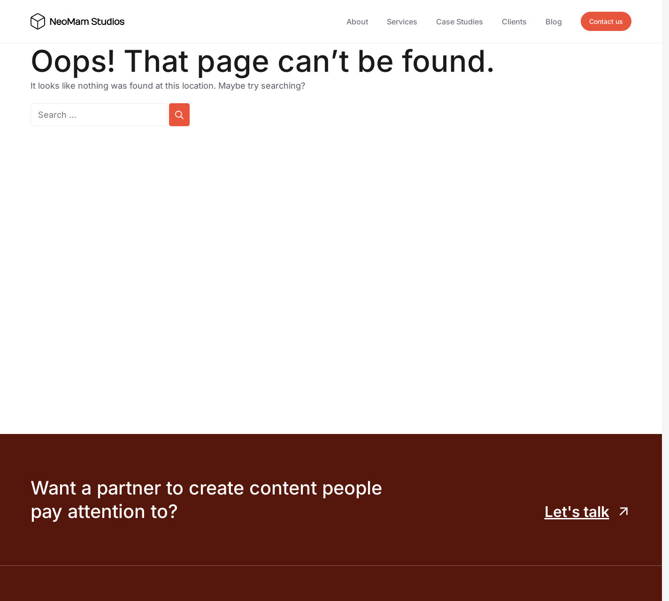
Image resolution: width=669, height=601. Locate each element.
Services (402, 21)
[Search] (179, 114)
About (357, 21)
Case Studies (459, 21)
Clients (514, 21)
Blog (554, 21)
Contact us (606, 21)
